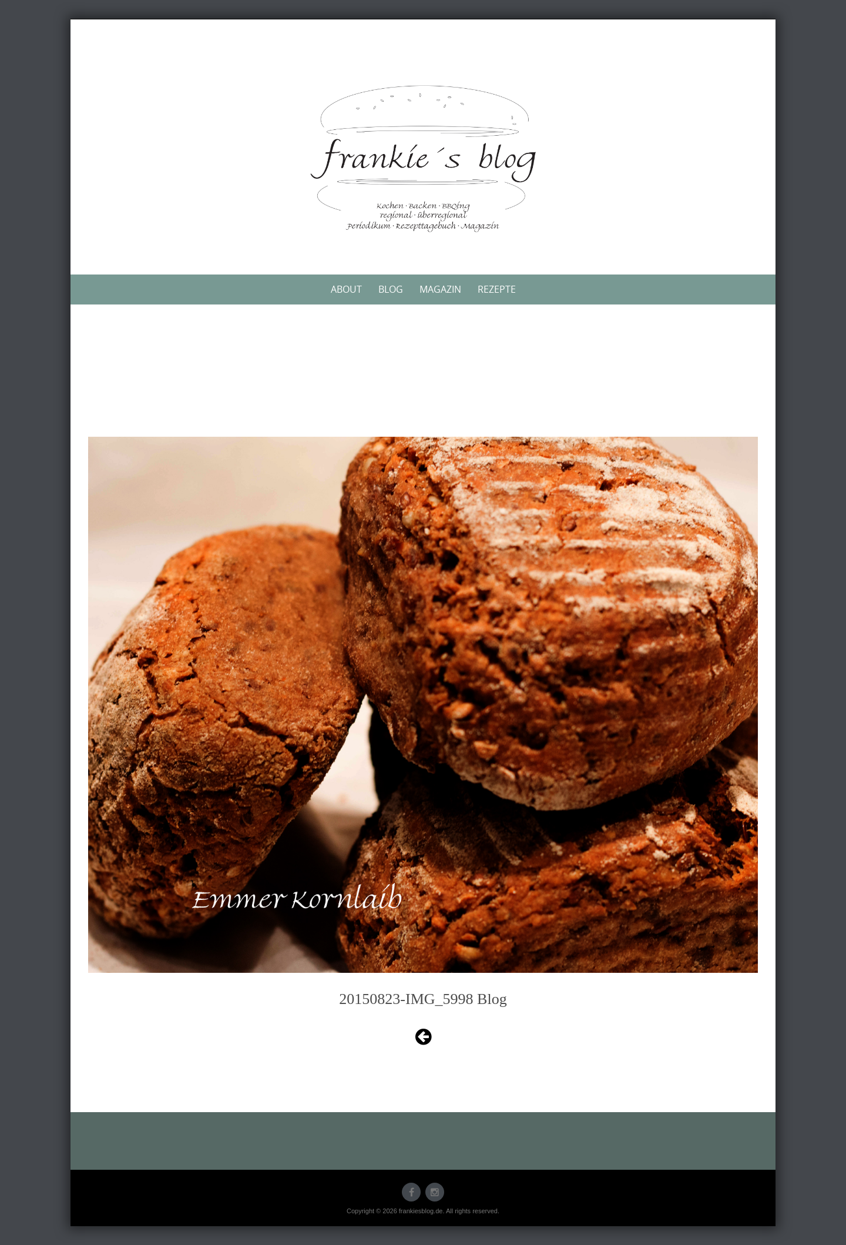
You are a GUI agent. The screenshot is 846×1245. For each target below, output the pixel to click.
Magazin (440, 289)
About (346, 289)
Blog (390, 289)
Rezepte (497, 289)
